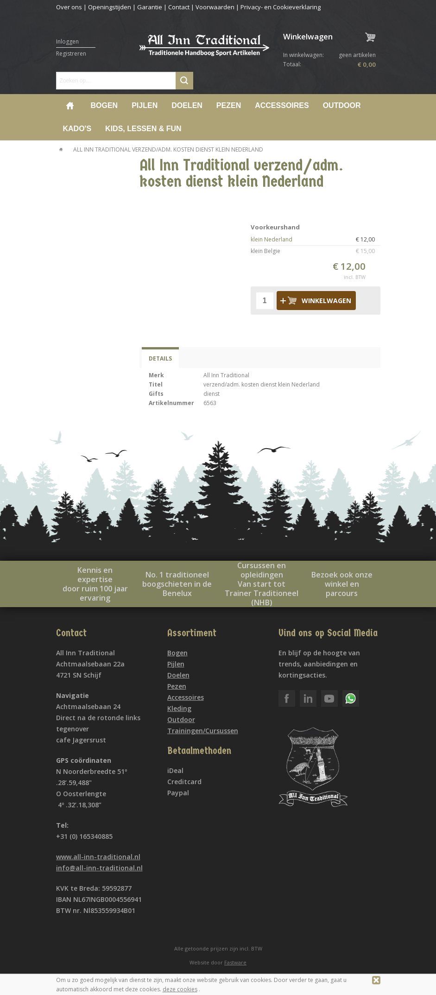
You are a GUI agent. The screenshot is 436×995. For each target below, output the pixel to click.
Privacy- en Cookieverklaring (280, 7)
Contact (179, 7)
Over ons (69, 7)
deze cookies (180, 989)
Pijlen (145, 105)
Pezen (228, 105)
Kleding (179, 708)
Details (160, 358)
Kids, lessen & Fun (143, 129)
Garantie (149, 7)
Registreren (71, 53)
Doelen (186, 105)
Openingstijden (109, 7)
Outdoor (342, 105)
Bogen (104, 105)
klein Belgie (315, 251)
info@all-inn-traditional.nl (99, 867)
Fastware (235, 962)
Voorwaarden (215, 7)
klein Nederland (315, 239)
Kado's (77, 129)
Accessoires (282, 105)
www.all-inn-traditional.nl (98, 856)
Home (70, 105)
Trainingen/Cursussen (202, 730)
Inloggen (67, 41)
